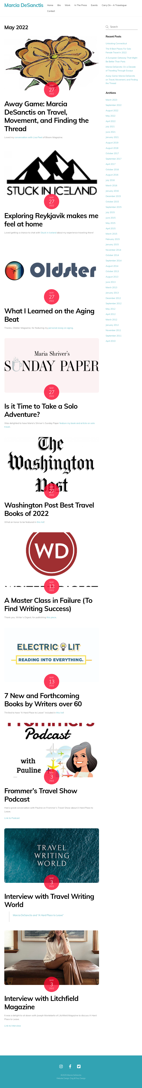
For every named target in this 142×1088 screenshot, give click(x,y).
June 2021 (111, 132)
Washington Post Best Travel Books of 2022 (49, 509)
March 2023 (111, 99)
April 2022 (111, 121)
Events (94, 5)
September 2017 (113, 158)
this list (40, 522)
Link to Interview (12, 1025)
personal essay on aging (60, 327)
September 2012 (113, 303)
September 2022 (113, 105)
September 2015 (113, 207)
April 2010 (111, 341)
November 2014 (113, 250)
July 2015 (110, 212)
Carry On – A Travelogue (114, 5)
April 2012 (111, 314)
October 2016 (112, 169)
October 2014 (112, 255)
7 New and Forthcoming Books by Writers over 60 (43, 699)
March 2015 (111, 233)
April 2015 (111, 228)
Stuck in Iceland (48, 232)
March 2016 (111, 185)
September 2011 (113, 335)
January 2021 (112, 137)
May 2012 (110, 309)
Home (50, 5)
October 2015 (112, 201)
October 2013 (112, 271)
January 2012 (112, 325)
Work (67, 5)
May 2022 (110, 115)
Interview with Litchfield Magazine (41, 1002)
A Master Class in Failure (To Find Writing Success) (48, 604)
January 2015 (112, 244)
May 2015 (110, 223)
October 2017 (112, 153)
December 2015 (113, 196)
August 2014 (112, 266)
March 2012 (111, 319)
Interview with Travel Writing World (49, 900)
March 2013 (111, 287)
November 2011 (113, 330)
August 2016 (112, 174)
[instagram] (62, 1066)
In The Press (80, 5)
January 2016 (112, 191)
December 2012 (113, 298)
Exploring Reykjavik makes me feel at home (51, 219)
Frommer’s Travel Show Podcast (40, 794)
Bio (59, 5)
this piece (51, 617)
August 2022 (112, 110)
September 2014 (113, 260)
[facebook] (70, 1066)
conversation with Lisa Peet (28, 137)
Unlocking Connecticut (116, 43)
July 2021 (110, 126)
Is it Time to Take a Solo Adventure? (41, 410)
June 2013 (111, 282)
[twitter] (79, 1066)
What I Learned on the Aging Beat (49, 314)
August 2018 (112, 148)
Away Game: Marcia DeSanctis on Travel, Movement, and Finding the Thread (46, 116)
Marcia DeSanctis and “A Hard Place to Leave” (38, 915)
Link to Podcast (12, 818)
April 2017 (111, 164)
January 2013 (112, 292)
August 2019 (112, 142)
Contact (51, 11)
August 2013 (112, 276)
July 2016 (110, 180)
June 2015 (111, 217)
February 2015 (113, 239)
